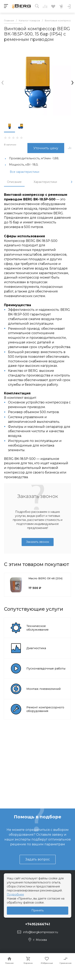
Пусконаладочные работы (45, 668)
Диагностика (36, 648)
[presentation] (2, 82)
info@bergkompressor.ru (40, 932)
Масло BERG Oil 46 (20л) (45, 578)
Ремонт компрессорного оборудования (45, 709)
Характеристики (45, 182)
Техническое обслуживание (37, 627)
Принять (37, 910)
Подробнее (15, 894)
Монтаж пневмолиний (43, 689)
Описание (14, 182)
